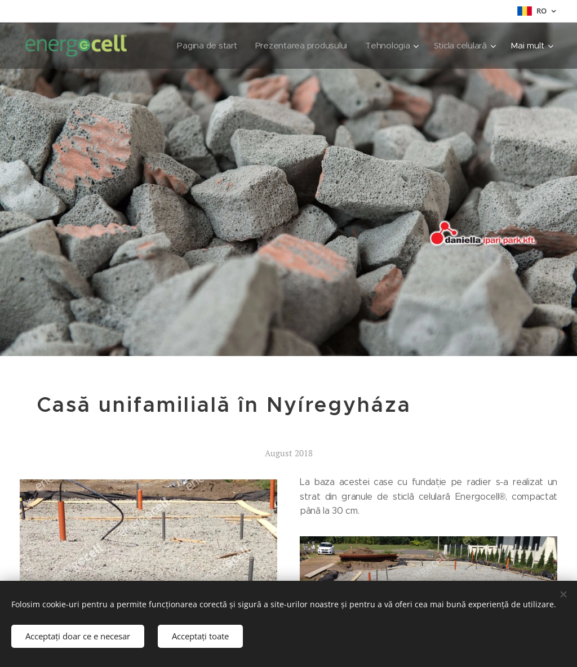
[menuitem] (202, 46)
